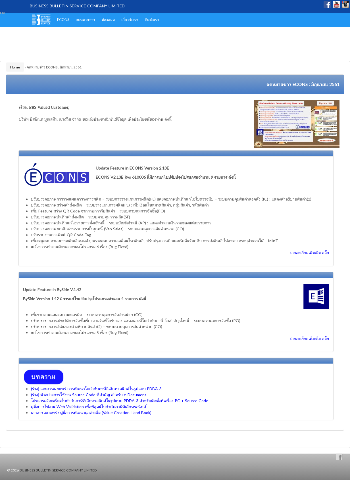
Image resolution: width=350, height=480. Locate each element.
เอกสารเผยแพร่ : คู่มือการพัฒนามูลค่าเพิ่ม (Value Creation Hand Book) (91, 412)
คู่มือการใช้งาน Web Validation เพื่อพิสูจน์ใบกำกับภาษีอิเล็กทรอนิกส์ (88, 406)
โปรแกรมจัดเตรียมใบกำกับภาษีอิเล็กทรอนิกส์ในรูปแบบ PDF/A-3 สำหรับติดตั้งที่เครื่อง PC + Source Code (119, 400)
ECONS (63, 19)
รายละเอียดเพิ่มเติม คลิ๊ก (309, 252)
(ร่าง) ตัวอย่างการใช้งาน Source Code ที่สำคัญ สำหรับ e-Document (88, 394)
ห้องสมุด (108, 19)
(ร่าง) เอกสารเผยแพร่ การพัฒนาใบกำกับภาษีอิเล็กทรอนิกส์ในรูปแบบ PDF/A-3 (96, 388)
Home (15, 67)
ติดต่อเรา (152, 19)
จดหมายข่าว (85, 19)
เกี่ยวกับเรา (129, 19)
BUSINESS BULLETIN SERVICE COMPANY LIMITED (77, 6)
